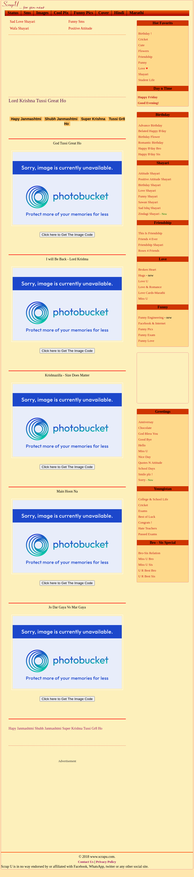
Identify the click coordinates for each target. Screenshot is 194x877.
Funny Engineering (155, 317)
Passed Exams (147, 534)
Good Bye (145, 439)
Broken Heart (147, 269)
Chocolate (145, 428)
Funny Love (146, 341)
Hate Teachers (147, 528)
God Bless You (148, 433)
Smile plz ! (145, 474)
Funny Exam (146, 335)
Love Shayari (147, 190)
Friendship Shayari (150, 245)
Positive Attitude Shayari (154, 179)
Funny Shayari (147, 196)
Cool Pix (61, 13)
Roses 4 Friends (148, 250)
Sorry (145, 480)
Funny (142, 62)
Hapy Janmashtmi (26, 119)
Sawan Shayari (148, 202)
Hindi (119, 13)
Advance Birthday (150, 125)
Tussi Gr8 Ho (92, 736)
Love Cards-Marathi (151, 293)
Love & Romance (149, 287)
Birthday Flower (149, 137)
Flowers (143, 51)
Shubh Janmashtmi (61, 119)
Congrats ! (145, 522)
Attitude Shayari (149, 173)
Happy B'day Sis (149, 154)
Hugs (145, 275)
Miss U (143, 298)
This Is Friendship (150, 233)
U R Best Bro (147, 570)
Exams (142, 511)
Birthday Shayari (149, 185)
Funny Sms (76, 21)
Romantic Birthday (150, 142)
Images (42, 13)
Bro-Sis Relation (149, 553)
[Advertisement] (67, 64)
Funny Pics (83, 13)
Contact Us (86, 869)
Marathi (136, 13)
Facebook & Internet (151, 323)
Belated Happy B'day (152, 131)
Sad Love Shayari (22, 21)
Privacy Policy (106, 869)
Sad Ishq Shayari (149, 208)
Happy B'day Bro (149, 148)
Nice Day (144, 457)
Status (13, 13)
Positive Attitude (80, 28)
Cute (141, 45)
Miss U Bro (146, 559)
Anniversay (145, 422)
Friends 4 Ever (148, 239)
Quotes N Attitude (150, 463)
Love (143, 68)
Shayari (143, 74)
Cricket (143, 39)
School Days (146, 468)
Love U (143, 281)
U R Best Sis (146, 576)
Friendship (145, 57)
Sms (27, 13)
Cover (103, 13)
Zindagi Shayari (152, 214)
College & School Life (153, 499)
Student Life (146, 80)
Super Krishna (93, 119)
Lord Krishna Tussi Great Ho (37, 100)
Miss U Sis (145, 564)
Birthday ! (145, 33)
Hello (142, 445)
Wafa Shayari (19, 28)
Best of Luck (146, 517)
